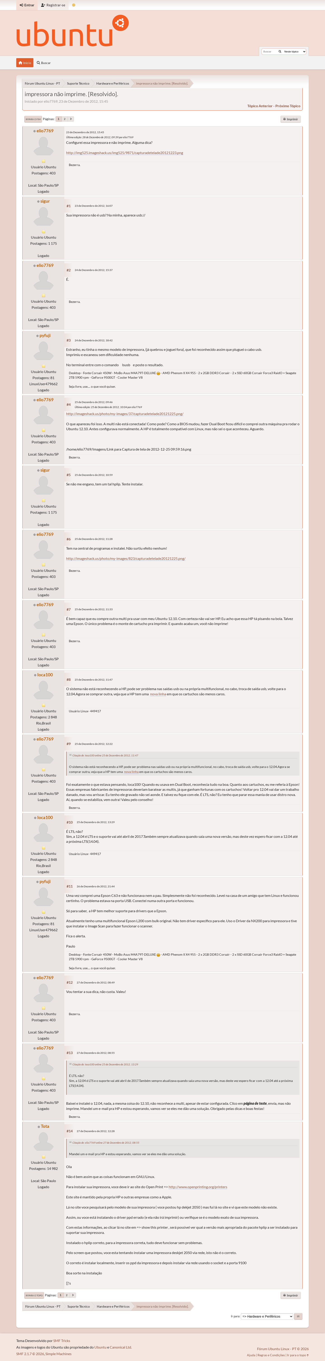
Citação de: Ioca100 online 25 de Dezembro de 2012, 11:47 (105, 755)
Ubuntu (100, 1347)
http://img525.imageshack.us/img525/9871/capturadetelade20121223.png (124, 152)
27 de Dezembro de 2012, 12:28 (96, 1131)
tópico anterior (260, 106)
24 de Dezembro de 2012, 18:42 (94, 340)
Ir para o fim (33, 119)
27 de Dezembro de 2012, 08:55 (96, 1052)
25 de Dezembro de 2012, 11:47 (94, 679)
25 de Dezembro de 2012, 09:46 (94, 402)
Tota (45, 1126)
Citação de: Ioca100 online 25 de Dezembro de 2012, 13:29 (105, 1064)
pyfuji (45, 335)
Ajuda (251, 1355)
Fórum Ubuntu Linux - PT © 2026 (283, 1349)
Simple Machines (58, 1353)
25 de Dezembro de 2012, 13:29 (96, 822)
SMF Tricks (61, 1340)
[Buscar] (279, 51)
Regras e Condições (271, 1355)
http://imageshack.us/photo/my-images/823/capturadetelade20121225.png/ (126, 558)
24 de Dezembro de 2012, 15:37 (94, 269)
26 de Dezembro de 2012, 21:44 (96, 886)
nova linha (158, 694)
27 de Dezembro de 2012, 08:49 (96, 982)
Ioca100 (45, 674)
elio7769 (45, 130)
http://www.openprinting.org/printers (198, 1187)
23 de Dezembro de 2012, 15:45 (85, 132)
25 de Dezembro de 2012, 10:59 (94, 474)
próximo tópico (287, 106)
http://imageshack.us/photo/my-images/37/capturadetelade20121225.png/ (124, 413)
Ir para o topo (34, 1295)
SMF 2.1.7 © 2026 (30, 1353)
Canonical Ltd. (121, 1347)
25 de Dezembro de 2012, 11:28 (94, 538)
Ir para (235, 1316)
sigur (45, 201)
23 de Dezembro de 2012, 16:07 (94, 205)
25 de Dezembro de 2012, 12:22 (94, 743)
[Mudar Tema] (74, 5)
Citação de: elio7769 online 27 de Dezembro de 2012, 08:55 (105, 1142)
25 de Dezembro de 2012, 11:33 (94, 609)
